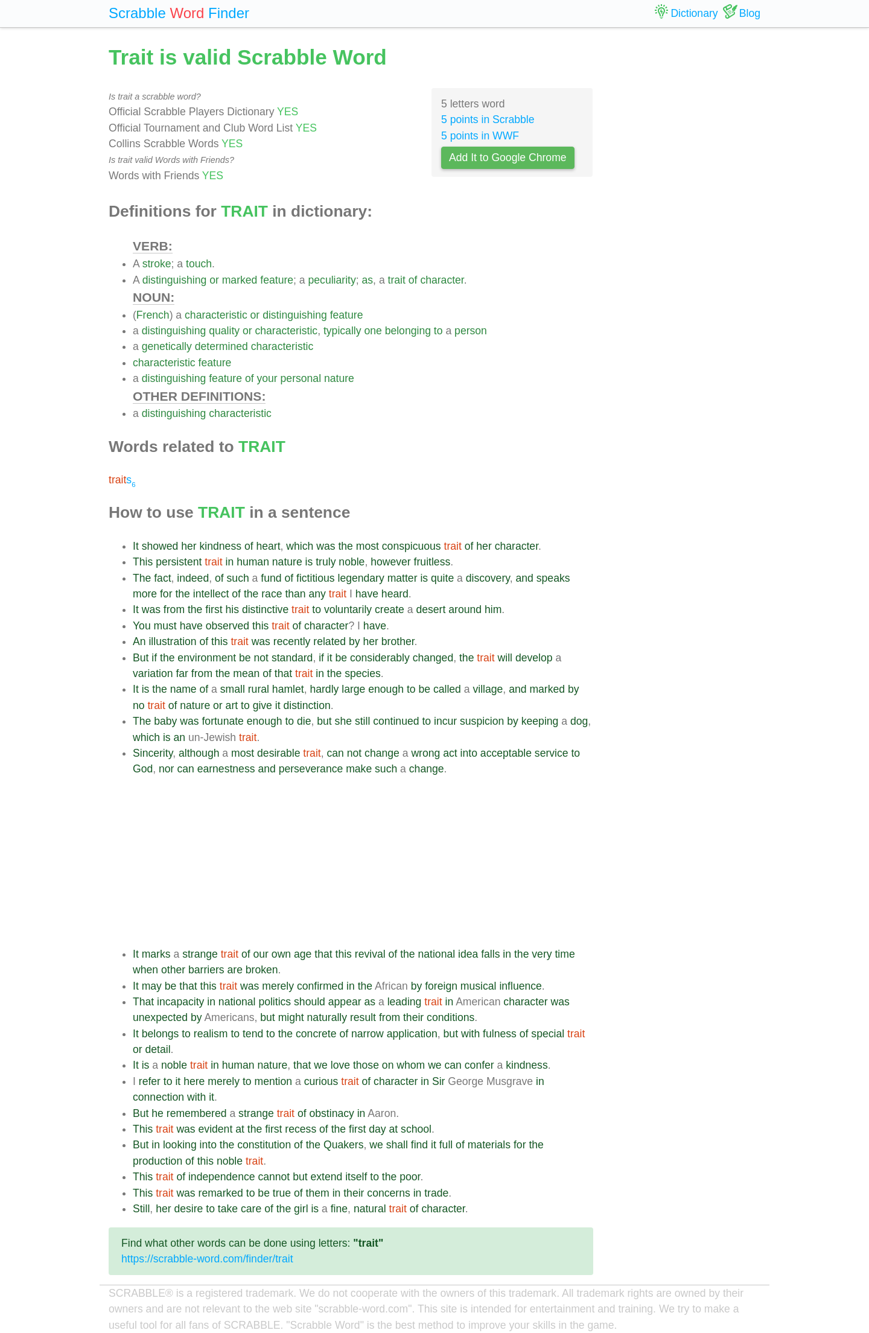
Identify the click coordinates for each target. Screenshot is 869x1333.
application (412, 1034)
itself (356, 1177)
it (330, 658)
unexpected (160, 1017)
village (488, 689)
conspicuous (411, 546)
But (140, 658)
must (165, 626)
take (228, 1209)
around (465, 609)
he (157, 1113)
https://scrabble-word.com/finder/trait (207, 1259)
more (145, 594)
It (136, 546)
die (304, 721)
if (154, 658)
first (213, 609)
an (179, 737)
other (173, 970)
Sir (438, 1081)
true (282, 1193)
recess (300, 1129)
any (317, 594)
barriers (206, 970)
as (368, 280)
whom (410, 1065)
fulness (500, 1034)
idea (468, 954)
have (366, 594)
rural (258, 689)
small (232, 689)
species (363, 673)
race (271, 594)
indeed (193, 578)
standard (292, 658)
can (334, 753)
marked (240, 280)
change (381, 753)
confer (479, 1065)
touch (199, 264)
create (389, 609)
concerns (388, 1193)
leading (404, 1002)
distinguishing (174, 280)
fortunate (222, 721)
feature (276, 280)
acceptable (506, 753)
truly (326, 562)
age (302, 954)
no (139, 705)
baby (165, 721)
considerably (380, 658)
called (447, 689)
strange (200, 954)
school (416, 1129)
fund (271, 578)
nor (166, 769)
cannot (274, 1177)
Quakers (343, 1145)
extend (326, 1177)
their (413, 1017)
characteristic (216, 315)
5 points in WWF (480, 136)
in (230, 562)
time (565, 954)
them (317, 1193)
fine (339, 1209)
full (446, 1145)
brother (398, 641)
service (551, 753)
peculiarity (332, 280)
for (166, 594)
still (362, 721)
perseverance (311, 769)
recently (292, 641)
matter (402, 578)
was (325, 546)
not (261, 658)
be (245, 658)
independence (221, 1177)
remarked (221, 1193)
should (309, 1002)
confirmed (320, 986)
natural (370, 1209)
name (183, 689)
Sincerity (153, 753)
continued (396, 721)
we (321, 1065)
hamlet (288, 689)
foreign (441, 986)
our (261, 954)
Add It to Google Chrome (508, 157)
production (157, 1161)
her (188, 546)
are (234, 970)
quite (442, 578)
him (493, 609)
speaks (553, 578)
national (436, 954)
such (238, 578)
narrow (367, 1034)
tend (253, 1034)
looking (180, 1145)
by (354, 641)
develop (534, 658)
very (542, 954)
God (143, 769)
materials (489, 1145)
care (251, 1209)
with (470, 1034)
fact (162, 578)
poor (409, 1177)
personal (301, 378)
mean (246, 673)
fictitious (315, 578)
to (438, 331)
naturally (327, 1017)
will (505, 658)
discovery (488, 578)
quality (224, 331)
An (139, 641)
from (174, 609)
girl (301, 1209)
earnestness (226, 769)
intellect (211, 594)
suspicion (482, 721)
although (199, 753)
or (214, 280)
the (345, 546)
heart (268, 546)
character (441, 280)
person (470, 331)
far (182, 673)
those (366, 1065)
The (142, 578)
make (359, 769)
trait (397, 280)
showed (160, 546)
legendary (360, 578)
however (391, 562)
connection (158, 1097)
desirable (278, 753)
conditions (450, 1017)
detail (158, 1049)
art (232, 705)
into (468, 753)
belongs (160, 1034)
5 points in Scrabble (488, 119)
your (266, 378)
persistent (179, 562)
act (450, 753)
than (295, 594)
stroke (156, 264)
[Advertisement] (363, 861)
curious (321, 1081)
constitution (264, 1145)
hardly (324, 689)
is (309, 562)
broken (262, 970)
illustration (172, 641)
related (329, 641)
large (353, 689)
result (363, 1017)
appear (344, 1002)
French (153, 315)
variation (153, 673)
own (281, 954)
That (143, 1002)
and (524, 578)
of (413, 280)
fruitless (432, 562)
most (367, 546)
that (283, 673)
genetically (167, 346)
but (324, 721)
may (152, 986)
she (343, 721)
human (253, 562)
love (340, 1065)
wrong (425, 753)
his (233, 609)
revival (370, 954)
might (291, 1017)
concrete (316, 1034)
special (547, 1034)
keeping (540, 721)
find (419, 1145)
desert (430, 609)
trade (436, 1193)
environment (206, 658)
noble (351, 562)
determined (221, 346)
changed (433, 658)
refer (150, 1081)
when (145, 970)
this (260, 626)
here (194, 1081)
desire (188, 1209)
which (299, 546)
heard (395, 594)
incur (445, 721)
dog (579, 721)
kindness (220, 546)
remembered (197, 1113)
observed (227, 626)
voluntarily (348, 609)
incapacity (180, 1002)
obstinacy (331, 1113)
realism (211, 1034)
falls (490, 954)
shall (397, 1145)
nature (339, 378)
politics (274, 1002)
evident (216, 1129)
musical (478, 986)
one (372, 331)
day (377, 1129)
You (142, 626)
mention (274, 1081)
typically (342, 331)
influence (520, 986)
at (239, 1129)
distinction (306, 705)
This (143, 562)
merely (278, 986)
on (388, 1065)
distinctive (265, 609)
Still (141, 1209)
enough (386, 689)
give (262, 705)
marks (156, 954)
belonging (408, 331)
